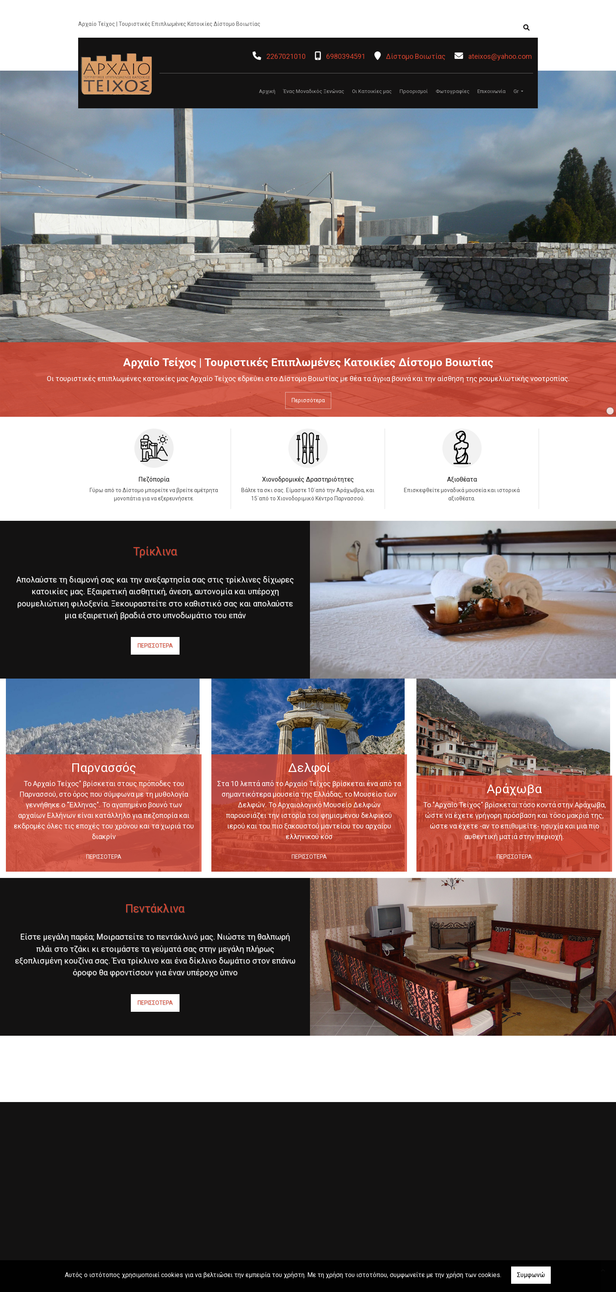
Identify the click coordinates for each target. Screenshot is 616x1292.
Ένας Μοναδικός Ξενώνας (313, 91)
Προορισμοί (414, 91)
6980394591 (345, 56)
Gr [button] (516, 91)
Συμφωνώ (531, 1275)
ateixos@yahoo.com (500, 56)
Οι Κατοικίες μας (372, 91)
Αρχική (267, 91)
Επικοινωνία (491, 91)
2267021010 (286, 56)
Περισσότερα (308, 400)
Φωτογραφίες (452, 91)
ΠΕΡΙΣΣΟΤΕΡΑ (155, 645)
